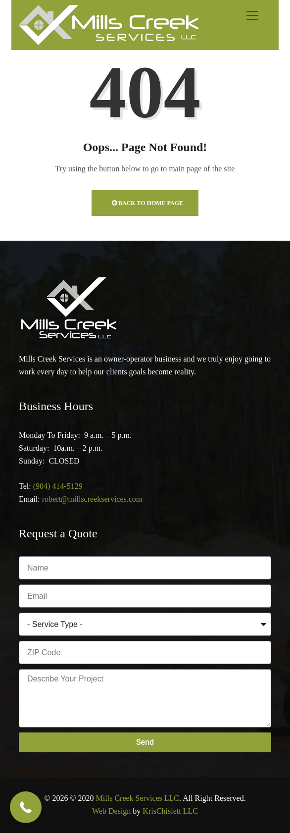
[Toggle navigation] (252, 15)
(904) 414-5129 (58, 486)
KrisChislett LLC (170, 811)
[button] (26, 807)
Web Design (111, 811)
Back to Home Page (147, 203)
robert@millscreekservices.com (92, 499)
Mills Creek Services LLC (137, 798)
